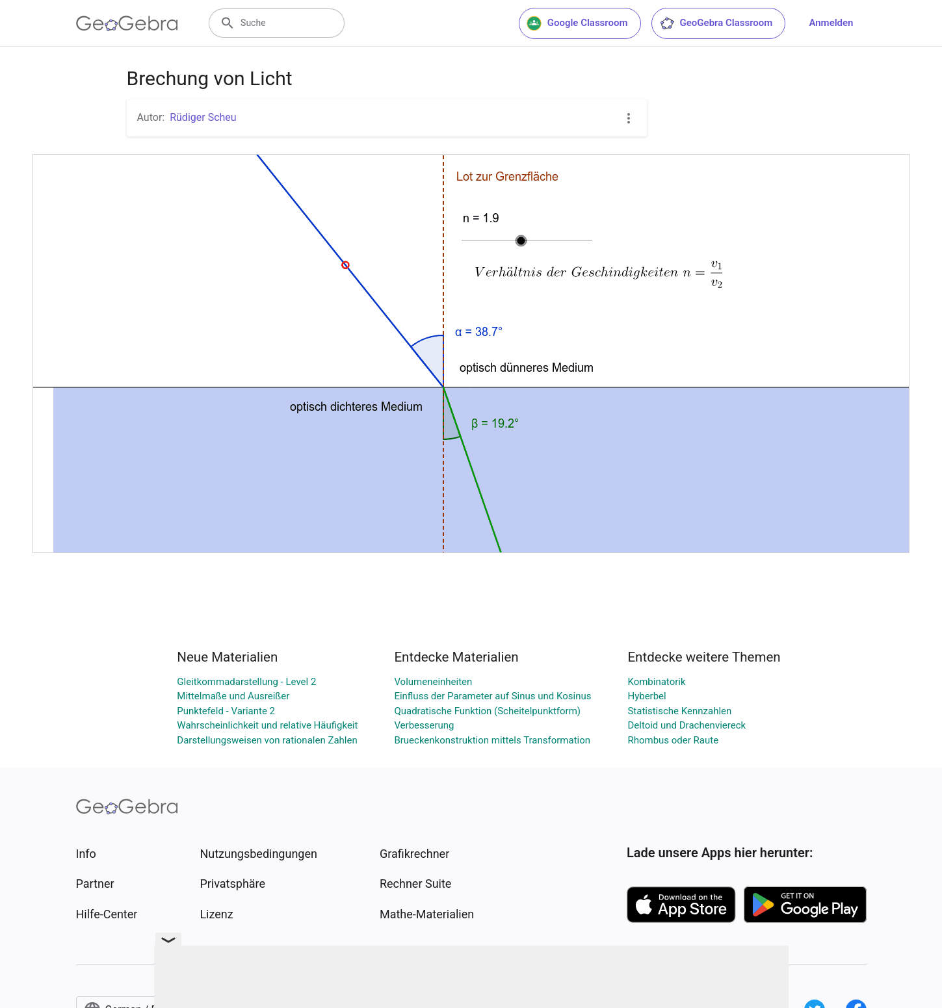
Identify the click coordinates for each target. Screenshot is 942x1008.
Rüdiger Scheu (203, 117)
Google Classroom (577, 23)
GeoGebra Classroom (716, 23)
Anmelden (831, 23)
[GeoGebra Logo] (127, 23)
